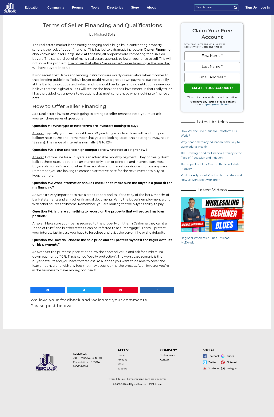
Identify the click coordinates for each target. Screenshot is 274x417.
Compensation (135, 378)
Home (121, 355)
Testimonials (167, 355)
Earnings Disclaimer (155, 378)
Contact (164, 359)
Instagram (232, 368)
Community (56, 8)
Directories (116, 8)
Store (136, 8)
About (152, 8)
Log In (265, 7)
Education (33, 8)
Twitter (213, 362)
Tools (96, 8)
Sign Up (251, 7)
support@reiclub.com (215, 104)
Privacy (111, 378)
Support (122, 368)
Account (122, 359)
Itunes (230, 356)
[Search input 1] (213, 7)
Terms (121, 378)
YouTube (214, 368)
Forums (78, 8)
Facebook (214, 356)
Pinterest (232, 362)
